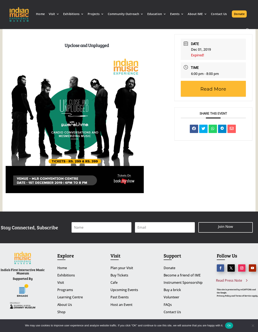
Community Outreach (123, 14)
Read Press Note (229, 280)
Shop (61, 312)
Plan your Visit (121, 268)
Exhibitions (71, 14)
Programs (65, 290)
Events (175, 14)
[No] (253, 325)
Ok (229, 325)
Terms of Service (243, 295)
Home (40, 14)
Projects (94, 14)
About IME (195, 14)
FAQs (168, 304)
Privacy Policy (224, 295)
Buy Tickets (119, 275)
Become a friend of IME (182, 275)
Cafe (114, 282)
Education (154, 14)
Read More (213, 89)
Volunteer (171, 297)
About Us (64, 304)
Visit (52, 14)
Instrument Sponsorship (183, 282)
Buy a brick (172, 290)
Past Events (119, 297)
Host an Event (121, 304)
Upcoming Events (124, 290)
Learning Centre (70, 297)
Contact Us (219, 14)
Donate (239, 14)
